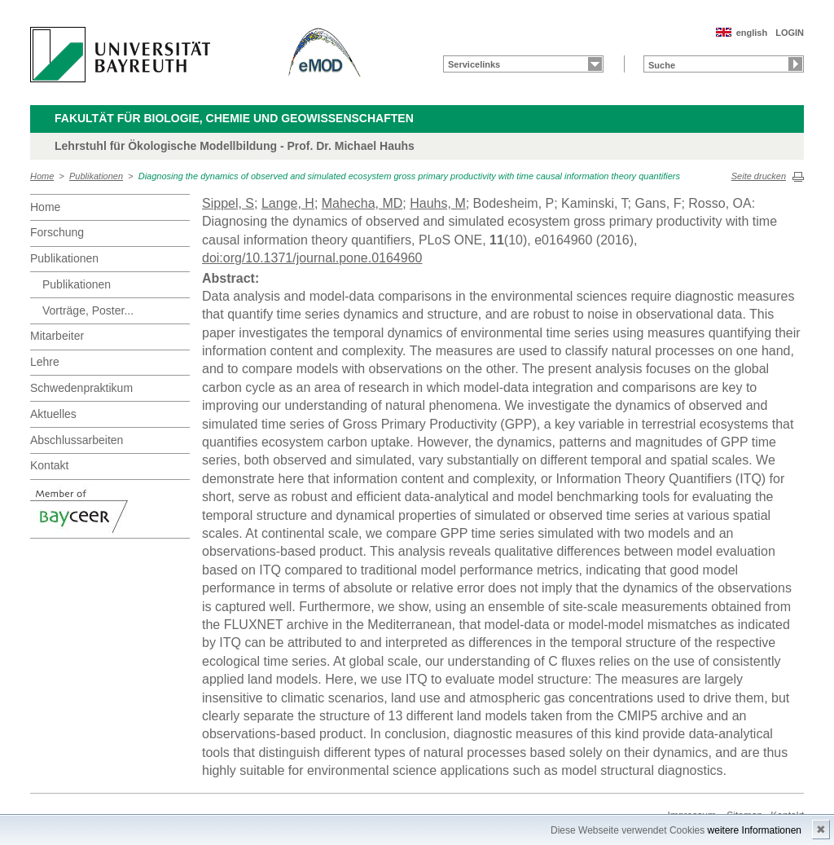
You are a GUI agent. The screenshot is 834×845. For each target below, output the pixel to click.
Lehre (44, 361)
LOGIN (789, 32)
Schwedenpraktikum (81, 387)
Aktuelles (53, 413)
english (752, 32)
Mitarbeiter (57, 335)
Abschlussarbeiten (76, 440)
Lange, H (287, 203)
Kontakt (49, 465)
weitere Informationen (754, 830)
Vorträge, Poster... (88, 310)
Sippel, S (228, 203)
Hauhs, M (437, 203)
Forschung (57, 232)
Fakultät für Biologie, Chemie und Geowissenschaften (234, 118)
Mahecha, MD (362, 203)
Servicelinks (474, 64)
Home (42, 176)
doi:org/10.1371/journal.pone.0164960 (312, 258)
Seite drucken (758, 176)
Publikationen (96, 176)
